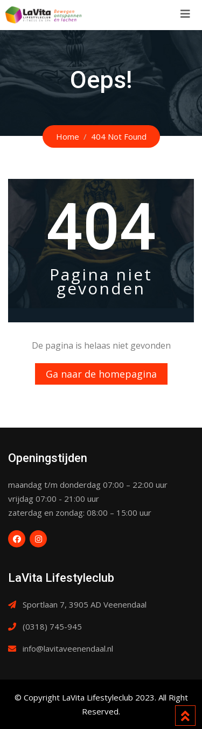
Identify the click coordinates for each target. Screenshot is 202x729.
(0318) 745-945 (52, 626)
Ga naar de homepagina (101, 373)
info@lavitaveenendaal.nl (68, 648)
